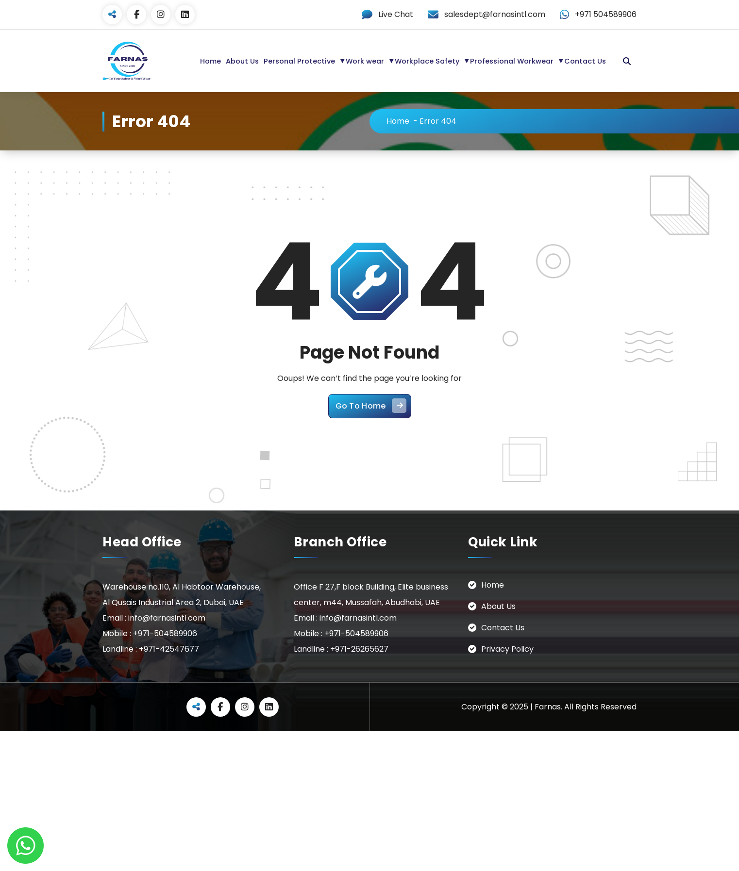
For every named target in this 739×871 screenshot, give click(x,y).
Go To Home (371, 405)
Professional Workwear (512, 61)
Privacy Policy (507, 649)
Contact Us (585, 61)
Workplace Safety (427, 61)
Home (210, 61)
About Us (242, 61)
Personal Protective (299, 61)
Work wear (365, 61)
